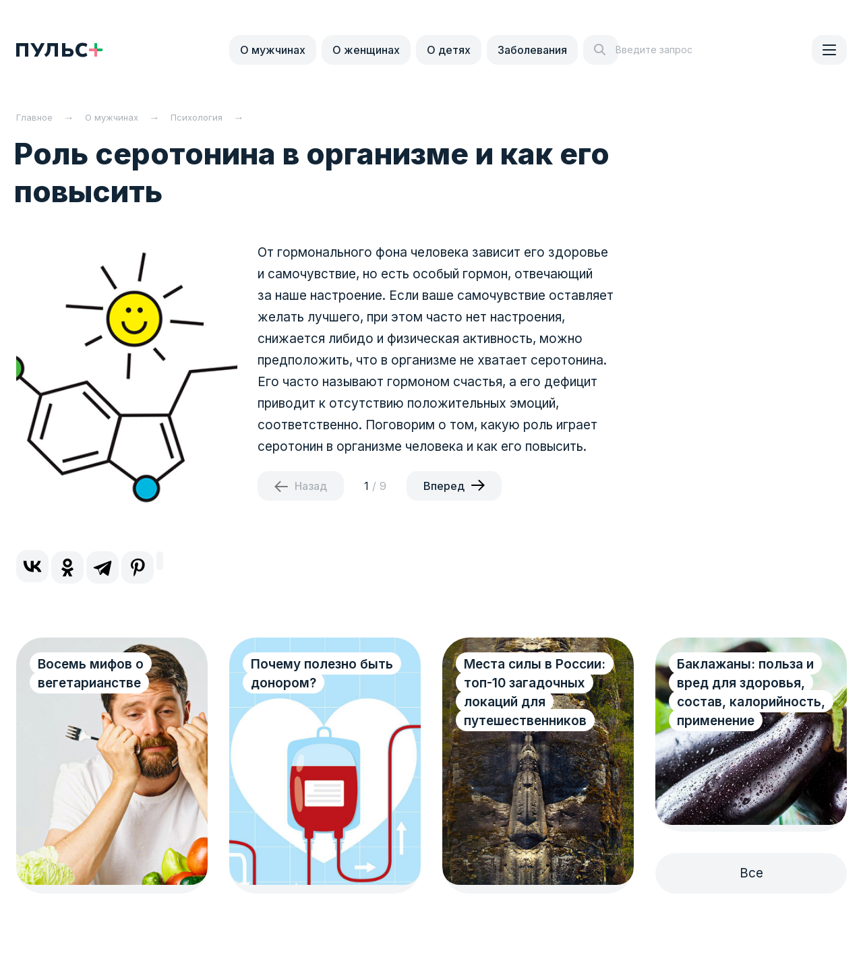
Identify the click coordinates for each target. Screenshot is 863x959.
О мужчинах (272, 50)
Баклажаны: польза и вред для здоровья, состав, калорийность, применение (751, 692)
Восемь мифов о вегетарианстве (91, 673)
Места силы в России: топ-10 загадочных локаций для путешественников (534, 692)
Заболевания (532, 50)
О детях (449, 50)
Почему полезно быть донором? (322, 673)
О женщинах (366, 50)
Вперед (444, 486)
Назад (311, 486)
